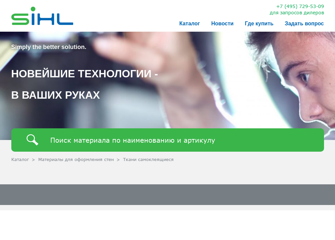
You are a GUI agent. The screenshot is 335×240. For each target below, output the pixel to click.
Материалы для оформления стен (76, 159)
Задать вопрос (304, 23)
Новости (222, 23)
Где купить (259, 23)
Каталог (189, 23)
